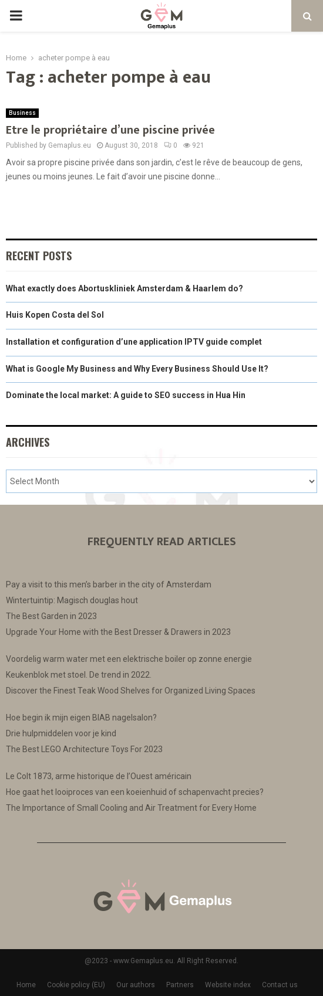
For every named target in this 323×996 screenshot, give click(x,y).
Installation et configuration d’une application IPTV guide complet (134, 341)
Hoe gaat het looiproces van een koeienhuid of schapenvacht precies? (135, 792)
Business (22, 113)
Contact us (280, 985)
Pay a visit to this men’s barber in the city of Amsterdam (108, 584)
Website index (228, 985)
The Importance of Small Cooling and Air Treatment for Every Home (131, 808)
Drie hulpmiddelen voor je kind (61, 733)
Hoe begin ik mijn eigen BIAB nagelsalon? (81, 717)
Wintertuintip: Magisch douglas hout (72, 600)
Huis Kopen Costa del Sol (55, 314)
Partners (180, 985)
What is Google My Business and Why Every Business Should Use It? (137, 368)
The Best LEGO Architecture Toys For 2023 (84, 749)
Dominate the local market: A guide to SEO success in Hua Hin (125, 395)
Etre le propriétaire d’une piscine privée (110, 130)
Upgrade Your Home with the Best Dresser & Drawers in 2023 (118, 632)
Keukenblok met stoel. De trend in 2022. (79, 674)
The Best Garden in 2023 (51, 616)
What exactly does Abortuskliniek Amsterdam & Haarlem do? (124, 288)
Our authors (135, 985)
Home (26, 985)
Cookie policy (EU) (76, 985)
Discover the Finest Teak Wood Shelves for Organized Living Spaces (130, 690)
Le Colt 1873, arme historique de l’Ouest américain (98, 776)
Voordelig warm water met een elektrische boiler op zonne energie (129, 659)
